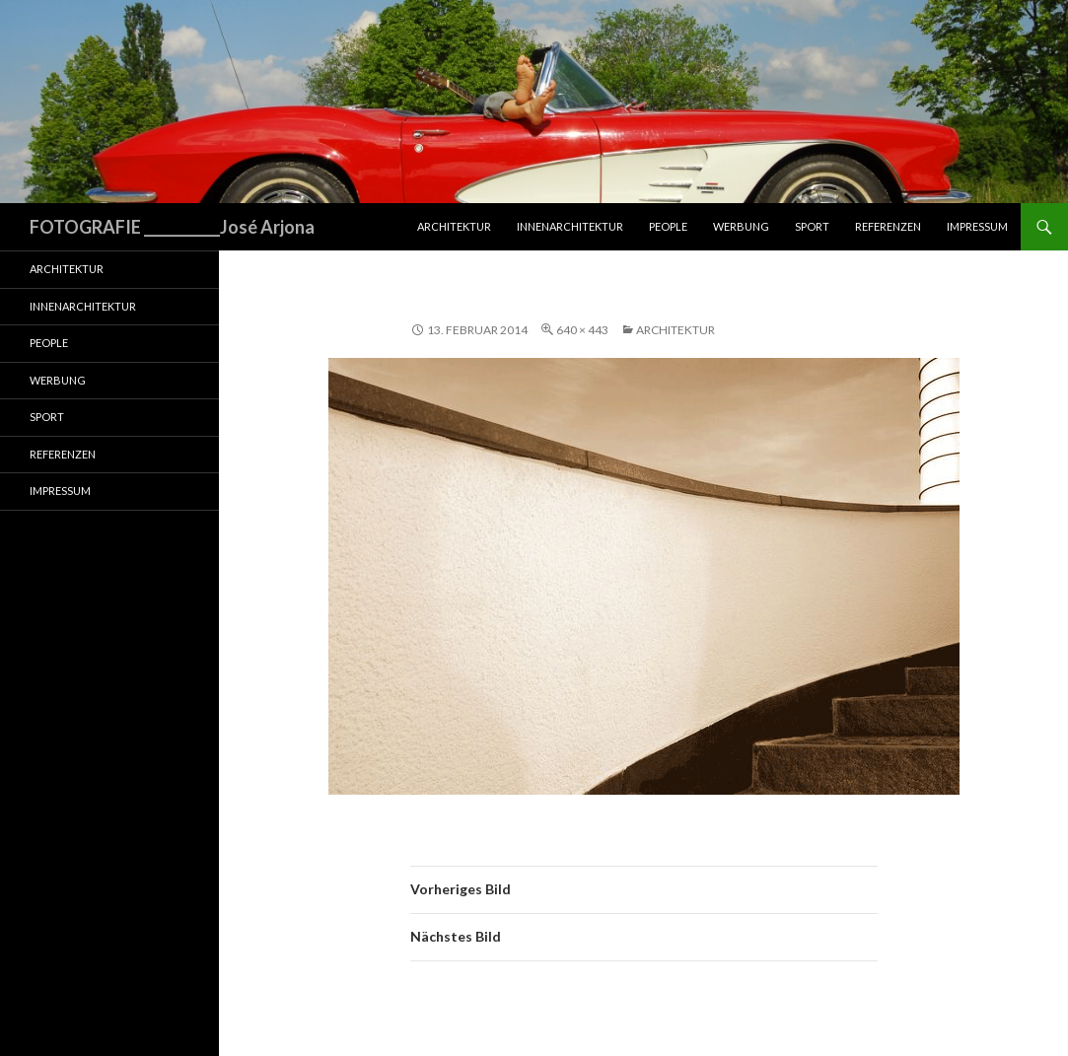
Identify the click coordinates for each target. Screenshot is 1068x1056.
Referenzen (888, 226)
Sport (812, 226)
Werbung (741, 226)
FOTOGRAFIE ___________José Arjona (172, 227)
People (668, 226)
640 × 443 (582, 329)
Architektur (454, 226)
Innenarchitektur (570, 226)
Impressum (977, 226)
